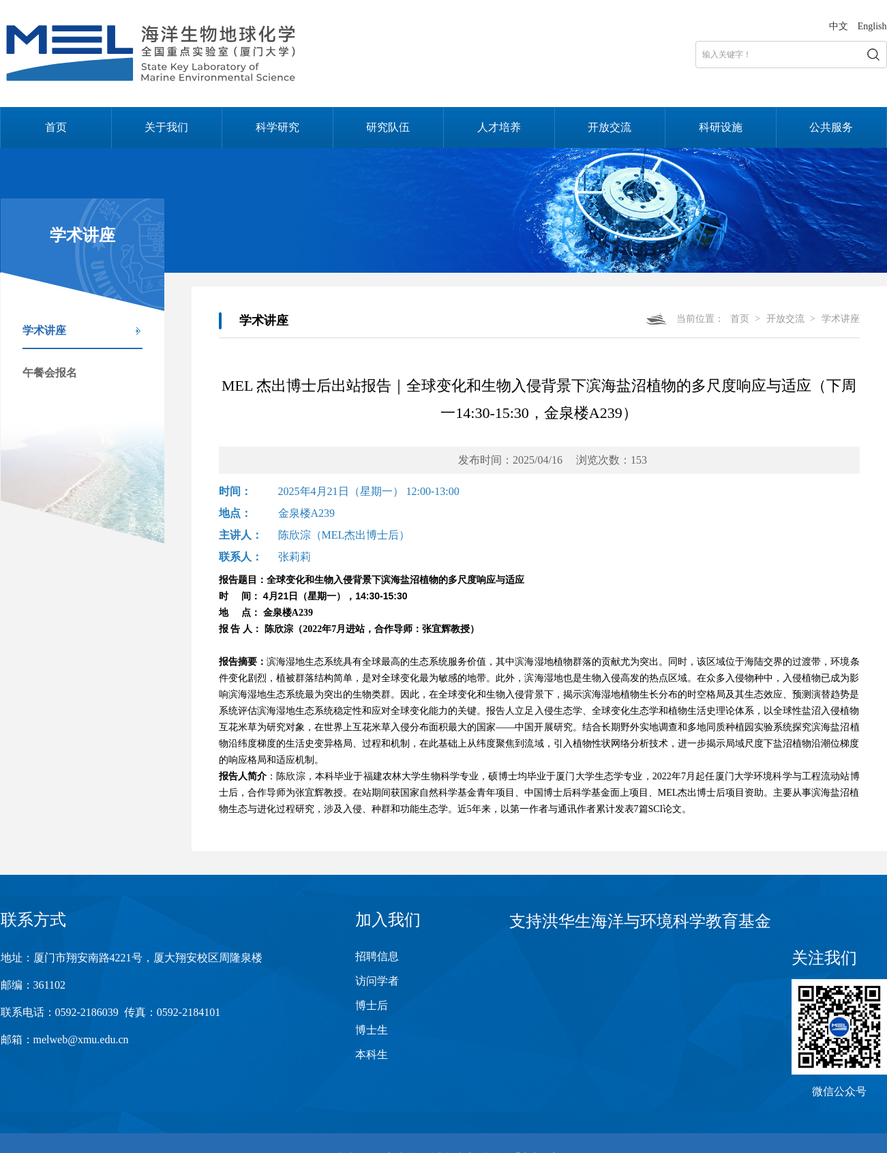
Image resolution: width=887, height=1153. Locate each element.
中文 (838, 26)
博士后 (371, 1005)
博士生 (371, 1030)
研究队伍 (388, 127)
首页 (56, 127)
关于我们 (166, 127)
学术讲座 (44, 330)
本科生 (371, 1054)
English (872, 26)
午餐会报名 (49, 372)
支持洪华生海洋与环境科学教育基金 (640, 921)
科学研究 (277, 127)
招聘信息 (377, 956)
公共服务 (831, 127)
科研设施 (720, 127)
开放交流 (609, 127)
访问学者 (377, 981)
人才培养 (499, 127)
